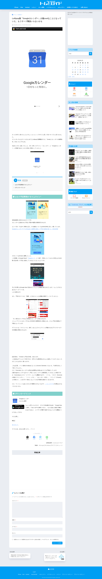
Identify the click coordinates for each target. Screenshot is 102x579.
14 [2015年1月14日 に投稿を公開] (77, 69)
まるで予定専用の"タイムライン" (23, 184)
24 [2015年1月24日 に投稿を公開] (85, 72)
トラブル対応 (86, 94)
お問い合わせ (84, 7)
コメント (15, 500)
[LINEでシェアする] (47, 438)
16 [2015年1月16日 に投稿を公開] (82, 69)
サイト (14, 533)
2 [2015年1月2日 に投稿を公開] (82, 65)
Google (42, 445)
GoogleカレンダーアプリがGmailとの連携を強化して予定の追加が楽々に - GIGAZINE (35, 229)
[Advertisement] (37, 122)
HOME (51, 569)
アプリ (54, 445)
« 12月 (69, 76)
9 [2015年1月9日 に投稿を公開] (82, 67)
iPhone (16, 7)
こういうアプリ (49, 384)
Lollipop (48, 445)
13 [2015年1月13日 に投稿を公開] (75, 69)
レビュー (34, 7)
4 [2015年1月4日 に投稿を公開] (87, 65)
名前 (14, 520)
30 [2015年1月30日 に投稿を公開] (82, 74)
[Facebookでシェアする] (34, 438)
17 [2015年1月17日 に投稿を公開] (85, 69)
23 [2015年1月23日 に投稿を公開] (82, 72)
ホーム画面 (41, 7)
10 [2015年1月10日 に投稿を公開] (85, 67)
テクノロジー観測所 (74, 196)
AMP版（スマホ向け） (72, 7)
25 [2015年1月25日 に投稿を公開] (88, 72)
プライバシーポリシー (67, 574)
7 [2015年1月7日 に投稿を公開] (77, 67)
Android (27, 7)
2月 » (73, 76)
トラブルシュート (51, 7)
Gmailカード (31, 258)
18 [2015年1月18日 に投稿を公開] (88, 69)
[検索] (90, 53)
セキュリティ (61, 7)
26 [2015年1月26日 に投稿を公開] (72, 74)
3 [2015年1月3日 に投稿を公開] (85, 65)
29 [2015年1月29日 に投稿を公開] (80, 74)
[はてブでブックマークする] (40, 438)
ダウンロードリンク (20, 187)
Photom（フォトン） (86, 196)
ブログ (60, 443)
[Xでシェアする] (27, 438)
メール (14, 526)
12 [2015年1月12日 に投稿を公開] (72, 69)
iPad (21, 7)
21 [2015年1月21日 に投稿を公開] (77, 72)
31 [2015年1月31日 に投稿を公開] (85, 74)
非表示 (25, 180)
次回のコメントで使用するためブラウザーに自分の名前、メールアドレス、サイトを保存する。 (37, 539)
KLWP (34, 572)
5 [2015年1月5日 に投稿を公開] (72, 67)
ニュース (60, 445)
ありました (15, 424)
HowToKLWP (34, 574)
